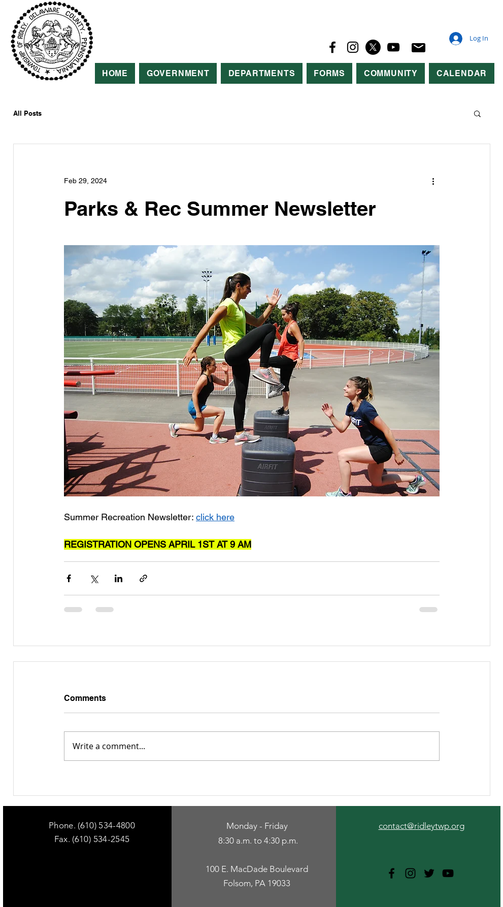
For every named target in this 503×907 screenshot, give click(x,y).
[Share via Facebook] (69, 578)
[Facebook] (332, 47)
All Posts (27, 113)
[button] (178, 73)
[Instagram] (352, 47)
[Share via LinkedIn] (118, 578)
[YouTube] (393, 47)
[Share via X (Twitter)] (93, 578)
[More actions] (433, 181)
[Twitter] (429, 873)
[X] (373, 47)
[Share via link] (143, 578)
